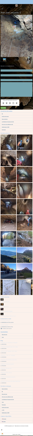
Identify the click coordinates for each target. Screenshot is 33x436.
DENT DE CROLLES (5, 301)
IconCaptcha (9, 105)
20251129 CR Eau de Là (6, 372)
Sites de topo (4, 334)
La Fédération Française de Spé (8, 121)
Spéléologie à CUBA (5, 127)
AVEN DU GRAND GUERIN (6, 311)
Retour (16, 59)
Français (4, 418)
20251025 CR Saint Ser (6, 368)
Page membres (5, 119)
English (4, 421)
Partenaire (4, 129)
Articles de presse (5, 116)
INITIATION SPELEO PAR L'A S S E (8, 316)
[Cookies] (2, 433)
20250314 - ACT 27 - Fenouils (8, 355)
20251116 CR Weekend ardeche (8, 377)
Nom (1, 68)
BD (2, 113)
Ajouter (3, 107)
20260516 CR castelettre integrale (9, 342)
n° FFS (3, 410)
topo (3, 337)
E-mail (2, 73)
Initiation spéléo (4, 325)
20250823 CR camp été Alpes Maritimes (10, 381)
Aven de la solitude (5, 320)
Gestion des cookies (16, 434)
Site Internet (3, 77)
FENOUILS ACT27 (5, 306)
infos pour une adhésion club (7, 124)
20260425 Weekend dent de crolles (9, 347)
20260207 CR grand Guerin (7, 364)
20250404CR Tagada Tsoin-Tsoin (9, 351)
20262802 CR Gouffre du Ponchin (9, 359)
